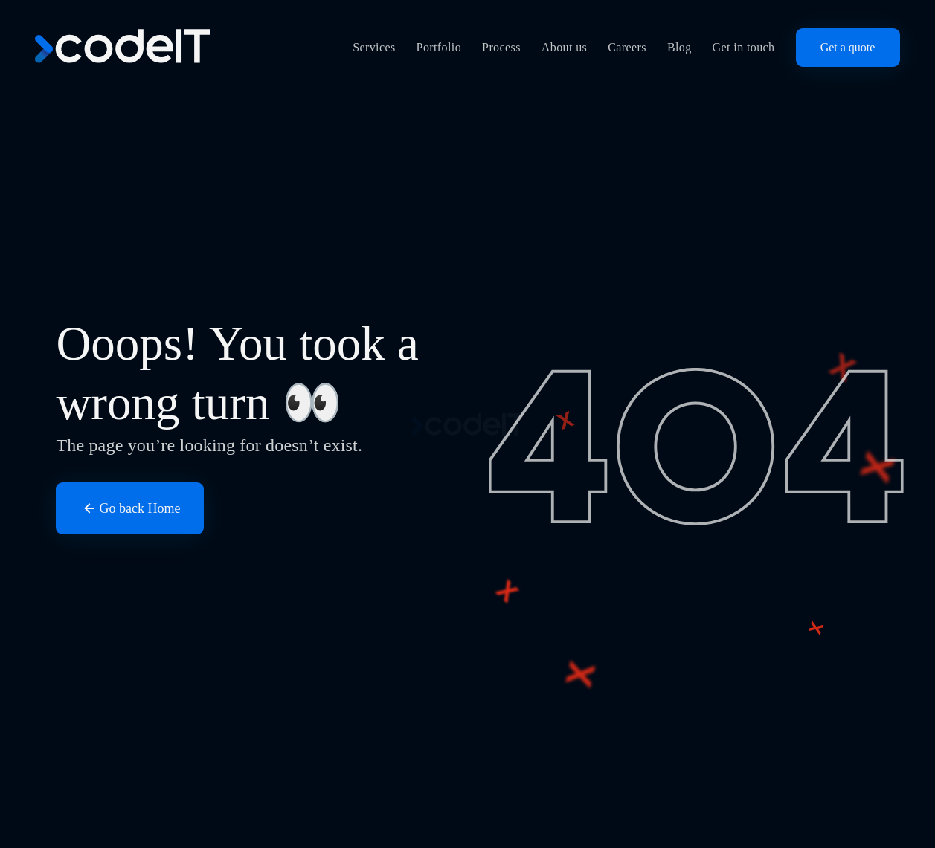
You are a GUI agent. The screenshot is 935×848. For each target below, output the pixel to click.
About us (564, 47)
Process (501, 47)
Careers (627, 47)
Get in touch (744, 47)
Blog (679, 47)
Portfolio (439, 47)
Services (374, 47)
